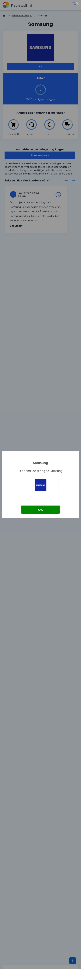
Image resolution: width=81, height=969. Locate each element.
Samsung (40, 463)
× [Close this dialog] (77, 4)
